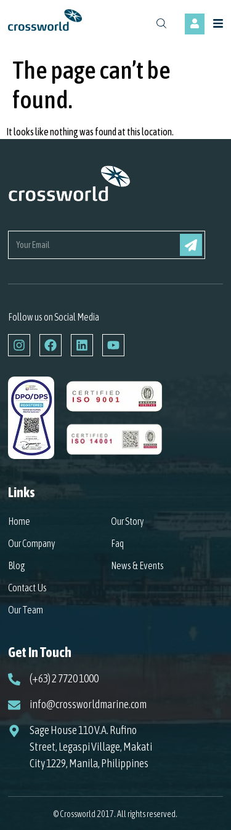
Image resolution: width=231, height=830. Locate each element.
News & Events (137, 565)
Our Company (31, 543)
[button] (220, 24)
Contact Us (27, 587)
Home (19, 521)
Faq (117, 543)
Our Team (25, 609)
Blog (16, 565)
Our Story (127, 521)
